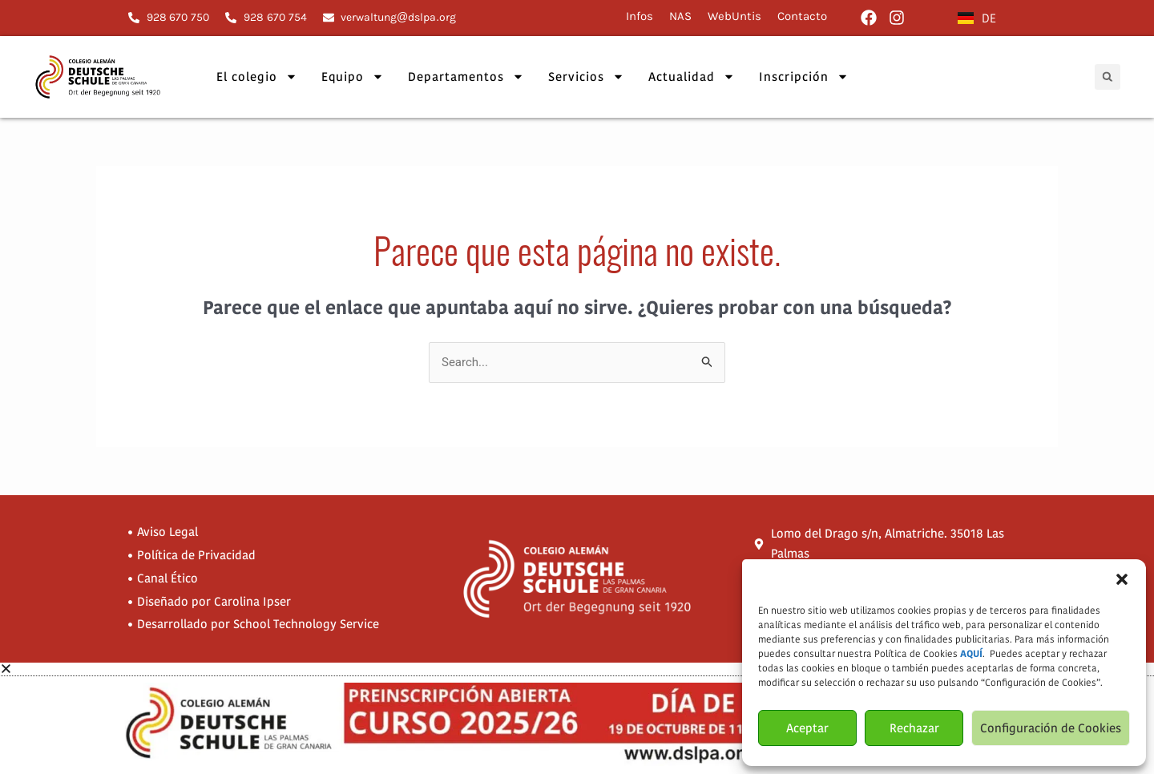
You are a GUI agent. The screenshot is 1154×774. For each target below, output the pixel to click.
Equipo (352, 76)
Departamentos (466, 76)
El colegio (256, 76)
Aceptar (807, 728)
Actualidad (691, 76)
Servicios (586, 76)
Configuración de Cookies (1050, 728)
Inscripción (804, 76)
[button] (1122, 579)
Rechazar (914, 728)
